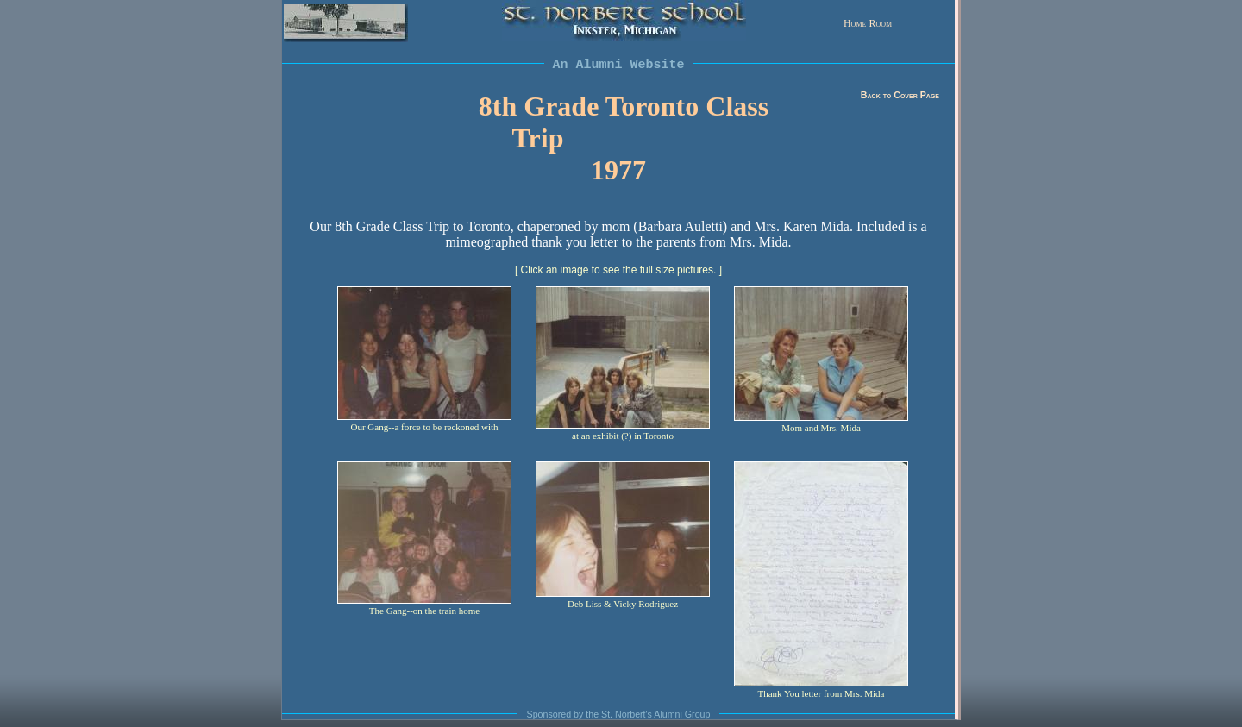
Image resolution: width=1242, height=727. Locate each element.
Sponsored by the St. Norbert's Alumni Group (619, 714)
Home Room (868, 23)
